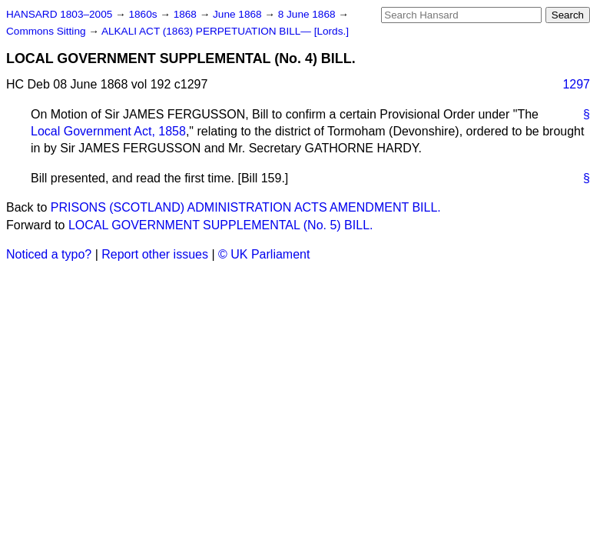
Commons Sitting (47, 31)
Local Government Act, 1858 (108, 131)
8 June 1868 (308, 14)
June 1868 (238, 14)
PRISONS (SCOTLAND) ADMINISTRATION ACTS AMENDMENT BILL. (246, 207)
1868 (187, 14)
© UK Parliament (264, 254)
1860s (144, 14)
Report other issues (154, 254)
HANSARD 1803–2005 (59, 14)
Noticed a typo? (48, 254)
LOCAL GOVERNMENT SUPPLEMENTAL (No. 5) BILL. (220, 225)
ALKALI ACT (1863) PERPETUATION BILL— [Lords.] (225, 31)
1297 (576, 84)
